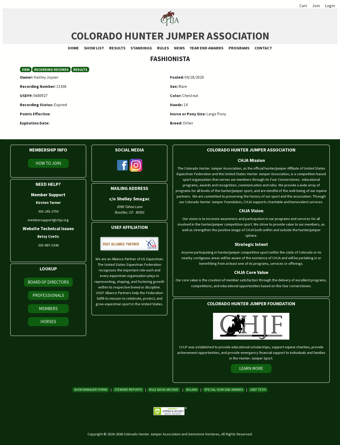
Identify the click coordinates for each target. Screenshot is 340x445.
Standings (141, 47)
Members (48, 308)
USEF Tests (258, 389)
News (179, 47)
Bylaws (191, 389)
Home (73, 47)
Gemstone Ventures (203, 434)
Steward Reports (128, 389)
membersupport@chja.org (48, 220)
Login (330, 5)
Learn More (251, 368)
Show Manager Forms (90, 389)
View (27, 69)
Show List (94, 47)
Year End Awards (206, 47)
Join (316, 5)
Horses (48, 321)
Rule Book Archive (163, 389)
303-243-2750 (48, 211)
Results (117, 47)
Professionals (48, 295)
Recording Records (51, 69)
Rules (163, 47)
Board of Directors (48, 282)
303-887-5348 (48, 245)
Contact (263, 47)
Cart (303, 5)
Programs (239, 47)
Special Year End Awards (223, 389)
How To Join (48, 163)
